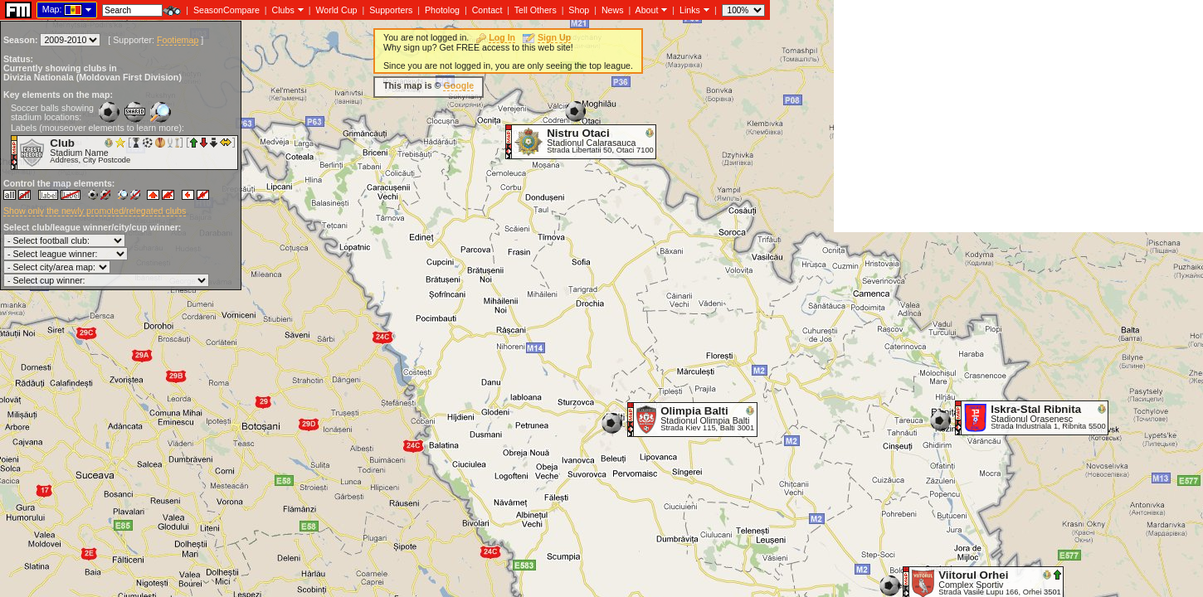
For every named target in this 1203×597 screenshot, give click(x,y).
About (647, 10)
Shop (578, 10)
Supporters (390, 10)
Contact (487, 10)
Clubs (283, 10)
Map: (52, 9)
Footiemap (177, 40)
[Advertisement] (1018, 116)
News (613, 10)
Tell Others (535, 10)
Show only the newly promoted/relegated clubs (94, 211)
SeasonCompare (226, 10)
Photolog (442, 10)
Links (689, 10)
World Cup (336, 10)
